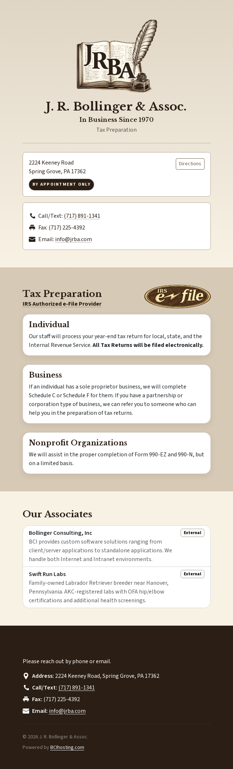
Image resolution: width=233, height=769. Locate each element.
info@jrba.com (73, 239)
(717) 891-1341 (82, 216)
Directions (190, 163)
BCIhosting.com (67, 747)
